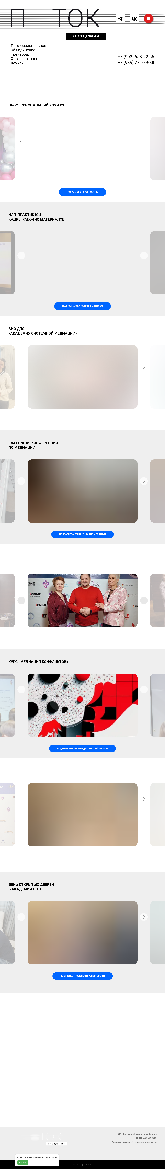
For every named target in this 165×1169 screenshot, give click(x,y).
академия (86, 36)
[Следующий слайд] (144, 149)
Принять (22, 1162)
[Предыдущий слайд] (21, 149)
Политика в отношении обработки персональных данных (134, 1142)
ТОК (76, 18)
